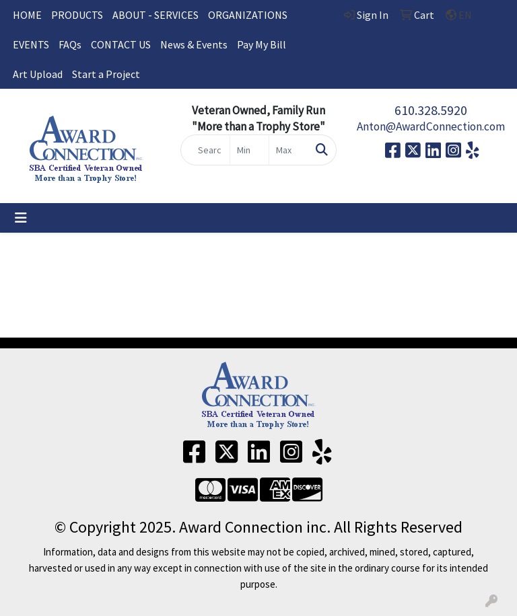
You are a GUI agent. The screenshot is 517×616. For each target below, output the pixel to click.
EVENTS (31, 44)
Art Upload (38, 74)
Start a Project (106, 74)
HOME (27, 15)
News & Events (194, 44)
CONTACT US (121, 44)
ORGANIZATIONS (247, 15)
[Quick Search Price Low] (249, 149)
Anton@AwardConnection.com (431, 126)
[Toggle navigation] (21, 217)
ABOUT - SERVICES (155, 15)
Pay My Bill (261, 44)
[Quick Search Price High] (288, 149)
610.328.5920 (430, 110)
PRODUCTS (77, 15)
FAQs (70, 44)
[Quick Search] (205, 149)
